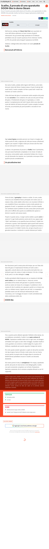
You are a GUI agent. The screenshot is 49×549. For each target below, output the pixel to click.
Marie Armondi (8, 15)
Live (37, 1)
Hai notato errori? (8, 421)
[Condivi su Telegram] (47, 18)
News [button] (29, 1)
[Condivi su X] (42, 18)
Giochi (40, 1)
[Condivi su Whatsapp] (44, 18)
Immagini (37, 25)
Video (33, 1)
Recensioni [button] (23, 1)
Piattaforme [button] (15, 1)
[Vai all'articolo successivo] (1, 274)
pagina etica (37, 432)
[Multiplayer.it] (6, 1)
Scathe (11, 22)
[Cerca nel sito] (44, 1)
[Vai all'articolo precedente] (47, 274)
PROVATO (2, 15)
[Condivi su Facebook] (40, 18)
